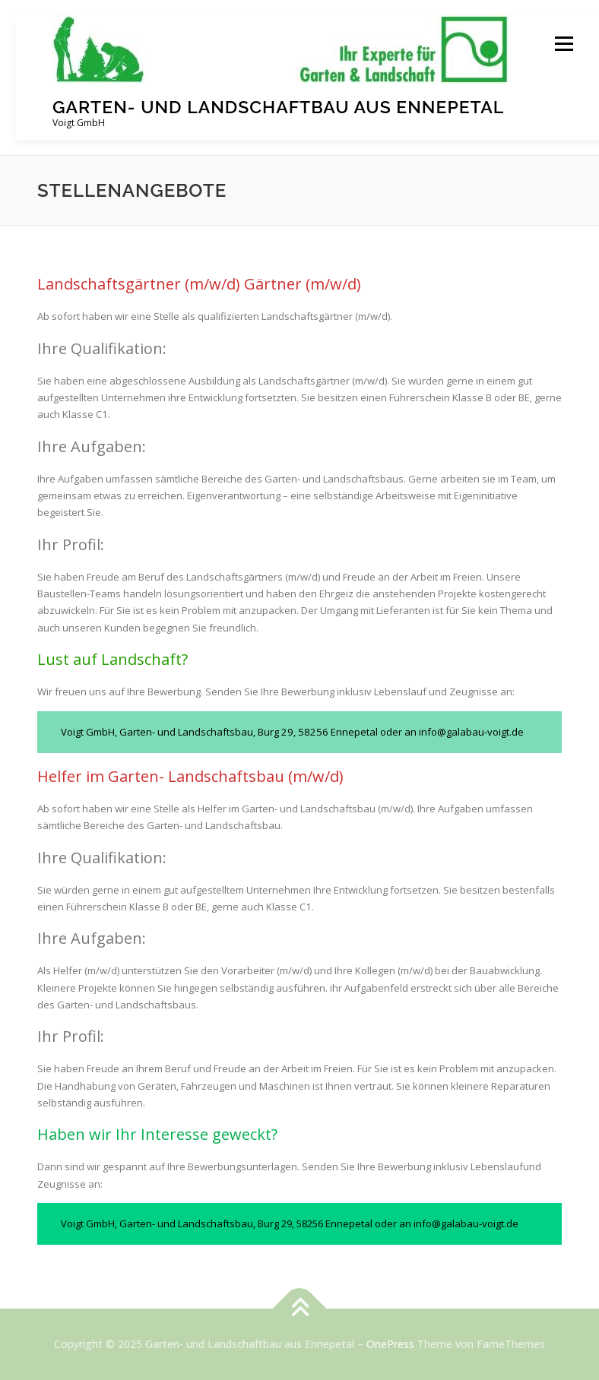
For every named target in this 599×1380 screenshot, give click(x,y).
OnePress (390, 1344)
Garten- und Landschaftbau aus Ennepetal (278, 107)
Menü (563, 43)
